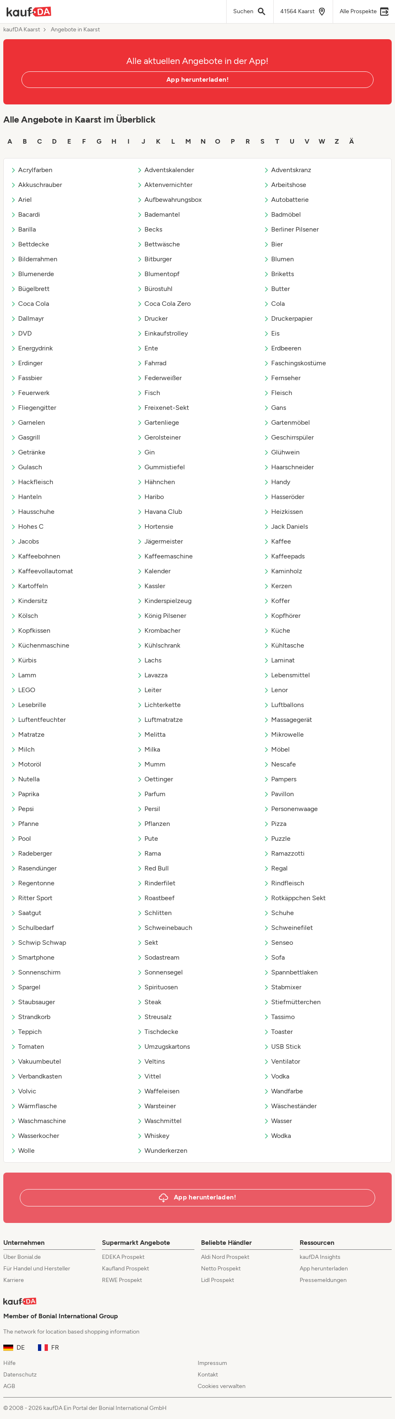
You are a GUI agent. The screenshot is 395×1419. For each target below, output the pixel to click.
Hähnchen (156, 482)
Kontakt (208, 1374)
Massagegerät (287, 720)
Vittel (149, 1076)
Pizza (274, 824)
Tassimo (279, 1017)
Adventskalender (165, 170)
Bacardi (25, 214)
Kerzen (277, 586)
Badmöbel (282, 214)
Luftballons (283, 705)
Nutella (25, 779)
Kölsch (24, 616)
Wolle (22, 1150)
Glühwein (281, 452)
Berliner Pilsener (291, 229)
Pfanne (24, 824)
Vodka (276, 1076)
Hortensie (155, 526)
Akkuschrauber (36, 185)
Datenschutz (20, 1374)
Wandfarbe (283, 1091)
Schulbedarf (32, 928)
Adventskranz (287, 170)
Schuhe (278, 913)
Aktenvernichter (164, 185)
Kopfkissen (30, 630)
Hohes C (27, 526)
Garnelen (27, 422)
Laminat (279, 660)
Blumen (278, 259)
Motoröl (25, 764)
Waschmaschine (38, 1121)
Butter (276, 289)
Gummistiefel (161, 467)
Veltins (151, 1061)
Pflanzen (153, 824)
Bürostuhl (155, 289)
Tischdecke (157, 1032)
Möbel (276, 749)
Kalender (153, 571)
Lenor (275, 690)
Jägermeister (160, 541)
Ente (147, 348)
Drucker (152, 318)
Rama (149, 853)
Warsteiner (156, 1106)
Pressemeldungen (323, 1280)
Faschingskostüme (294, 363)
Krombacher (158, 630)
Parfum (151, 794)
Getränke (27, 452)
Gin (146, 452)
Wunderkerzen (162, 1150)
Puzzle (277, 838)
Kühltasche (283, 645)
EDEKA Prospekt (123, 1257)
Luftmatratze (160, 720)
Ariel (21, 199)
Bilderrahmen (33, 259)
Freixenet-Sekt (163, 408)
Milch (22, 749)
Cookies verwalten (222, 1386)
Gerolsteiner (159, 437)
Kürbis (23, 660)
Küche (276, 630)
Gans (274, 408)
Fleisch (277, 393)
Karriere (13, 1280)
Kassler (151, 586)
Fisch (148, 393)
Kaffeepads (284, 556)
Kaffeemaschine (165, 556)
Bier (273, 244)
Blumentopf (158, 274)
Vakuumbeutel (35, 1061)
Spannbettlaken (290, 972)
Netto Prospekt (221, 1268)
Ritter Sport (31, 898)
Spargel (25, 987)
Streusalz (154, 1017)
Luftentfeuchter (38, 720)
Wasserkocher (34, 1136)
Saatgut (25, 913)
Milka (148, 749)
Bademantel (158, 214)
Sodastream (158, 957)
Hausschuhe (32, 512)
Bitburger (154, 259)
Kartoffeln (29, 586)
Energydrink (31, 348)
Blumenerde (32, 274)
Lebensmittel (286, 675)
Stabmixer (282, 987)
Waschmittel (159, 1121)
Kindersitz (28, 601)
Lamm (23, 675)
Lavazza (152, 675)
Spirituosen (157, 987)
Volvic (23, 1091)
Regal (275, 868)
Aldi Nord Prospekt (225, 1257)
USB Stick (282, 1046)
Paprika (24, 794)
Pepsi (22, 809)
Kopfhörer (281, 616)
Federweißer (159, 378)
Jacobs (24, 541)
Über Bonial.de (22, 1257)
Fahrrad (151, 363)
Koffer (276, 601)
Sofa (274, 957)
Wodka (277, 1136)
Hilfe (9, 1363)
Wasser (277, 1121)
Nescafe (279, 764)
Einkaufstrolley (162, 333)
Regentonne (32, 883)
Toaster (278, 1032)
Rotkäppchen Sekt (294, 898)
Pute (147, 838)
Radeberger (31, 853)
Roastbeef (156, 898)
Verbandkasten (36, 1076)
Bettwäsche (158, 244)
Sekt (147, 942)
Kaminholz (282, 571)
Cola (274, 303)
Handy (276, 482)
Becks (149, 229)
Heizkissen (283, 512)
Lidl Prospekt (217, 1280)
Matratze (27, 734)
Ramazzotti (284, 853)
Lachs (149, 660)
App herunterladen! (197, 79)
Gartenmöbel (286, 422)
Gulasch (26, 467)
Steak (149, 1002)
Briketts (278, 274)
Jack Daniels (285, 526)
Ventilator (281, 1061)
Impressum (212, 1363)
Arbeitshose (284, 185)
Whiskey (153, 1136)
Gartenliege (158, 422)
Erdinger (26, 363)
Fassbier (26, 378)
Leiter (149, 690)
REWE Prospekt (122, 1280)
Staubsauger (32, 1002)
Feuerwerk (30, 393)
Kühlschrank (158, 645)
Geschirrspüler (288, 437)
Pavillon (278, 794)
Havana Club (159, 512)
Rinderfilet (156, 883)
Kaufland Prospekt (125, 1268)
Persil (148, 809)
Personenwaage (290, 809)
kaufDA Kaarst (21, 30)
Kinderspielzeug (164, 601)
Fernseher (281, 378)
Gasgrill (25, 437)
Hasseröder (283, 497)
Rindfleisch (283, 883)
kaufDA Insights (320, 1257)
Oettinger (155, 779)
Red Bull (153, 868)
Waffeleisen (158, 1091)
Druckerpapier (287, 318)
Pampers (279, 779)
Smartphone (32, 957)
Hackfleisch (31, 482)
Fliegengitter (33, 408)
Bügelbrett (30, 289)
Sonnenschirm (35, 972)
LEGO (22, 690)
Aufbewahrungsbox (169, 199)
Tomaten (27, 1046)
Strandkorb (30, 1017)
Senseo (278, 942)
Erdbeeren (282, 348)
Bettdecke (29, 244)
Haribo (150, 497)
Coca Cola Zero (164, 303)
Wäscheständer (290, 1106)
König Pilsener (161, 616)
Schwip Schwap (38, 942)
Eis (271, 333)
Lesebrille (28, 705)
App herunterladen (324, 1268)
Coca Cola (29, 303)
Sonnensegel (160, 972)
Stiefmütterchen (292, 1002)
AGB (9, 1386)
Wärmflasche (33, 1106)
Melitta (151, 734)
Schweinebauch (164, 928)
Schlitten (154, 913)
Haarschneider (288, 467)
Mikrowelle (283, 734)
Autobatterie (286, 199)
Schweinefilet (288, 928)
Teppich (26, 1032)
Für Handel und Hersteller (36, 1268)
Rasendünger (33, 868)
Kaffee (277, 541)
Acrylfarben (31, 170)
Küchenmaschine (39, 645)
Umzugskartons (163, 1046)
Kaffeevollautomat (41, 571)
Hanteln (26, 497)
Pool (20, 838)
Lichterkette (159, 705)
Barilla (23, 229)
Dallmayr (27, 318)
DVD (21, 333)
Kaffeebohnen (35, 556)
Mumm (151, 764)
